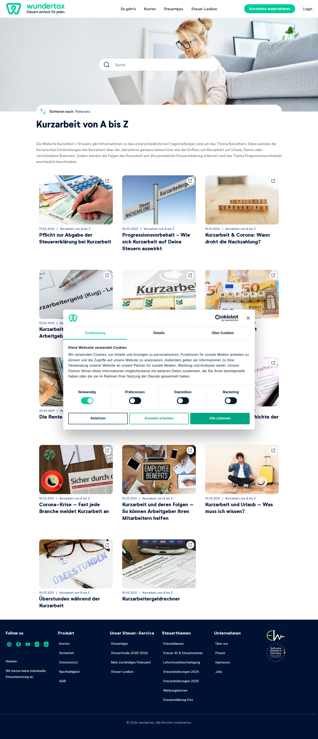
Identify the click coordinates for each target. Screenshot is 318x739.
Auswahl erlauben (159, 418)
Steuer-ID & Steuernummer (183, 653)
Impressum (222, 662)
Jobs (218, 671)
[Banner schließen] (248, 318)
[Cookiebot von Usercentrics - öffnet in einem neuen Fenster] (219, 318)
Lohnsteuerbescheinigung (181, 662)
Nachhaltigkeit (69, 671)
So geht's (128, 9)
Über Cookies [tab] (223, 333)
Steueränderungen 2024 (181, 671)
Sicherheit (66, 653)
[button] (107, 181)
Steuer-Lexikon (204, 9)
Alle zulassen (220, 418)
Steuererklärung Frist (178, 700)
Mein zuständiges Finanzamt (131, 662)
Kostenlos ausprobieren (269, 8)
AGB (62, 681)
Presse (220, 653)
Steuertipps (173, 9)
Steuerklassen (173, 643)
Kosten (150, 9)
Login (307, 9)
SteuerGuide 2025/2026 (129, 653)
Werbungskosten (175, 690)
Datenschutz (68, 662)
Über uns (221, 643)
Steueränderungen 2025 (181, 681)
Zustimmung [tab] (95, 333)
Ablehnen (98, 418)
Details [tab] (159, 333)
